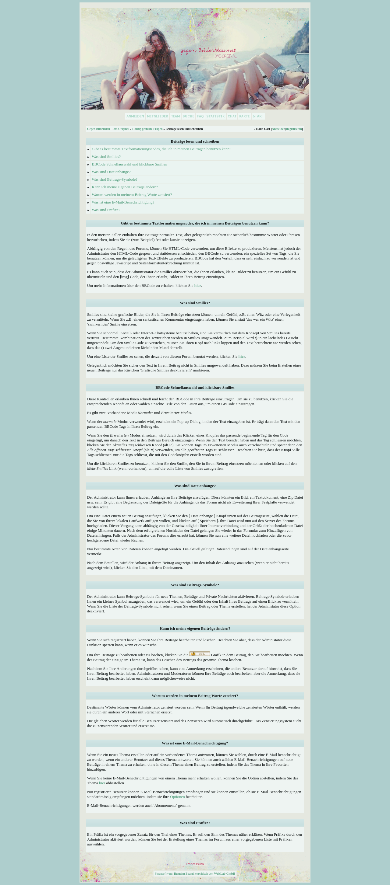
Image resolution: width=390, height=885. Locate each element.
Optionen (177, 796)
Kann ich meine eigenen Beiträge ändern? (125, 187)
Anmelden (278, 129)
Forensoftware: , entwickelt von (195, 873)
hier (102, 783)
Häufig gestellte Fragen (147, 129)
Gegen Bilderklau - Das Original (108, 129)
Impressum (195, 864)
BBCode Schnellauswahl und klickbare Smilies (129, 164)
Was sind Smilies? (106, 156)
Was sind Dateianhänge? (111, 171)
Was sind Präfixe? (106, 209)
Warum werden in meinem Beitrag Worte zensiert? (132, 194)
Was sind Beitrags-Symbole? (114, 179)
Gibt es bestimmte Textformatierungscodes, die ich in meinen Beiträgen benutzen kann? (161, 149)
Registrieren (294, 129)
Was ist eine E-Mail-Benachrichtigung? (123, 202)
